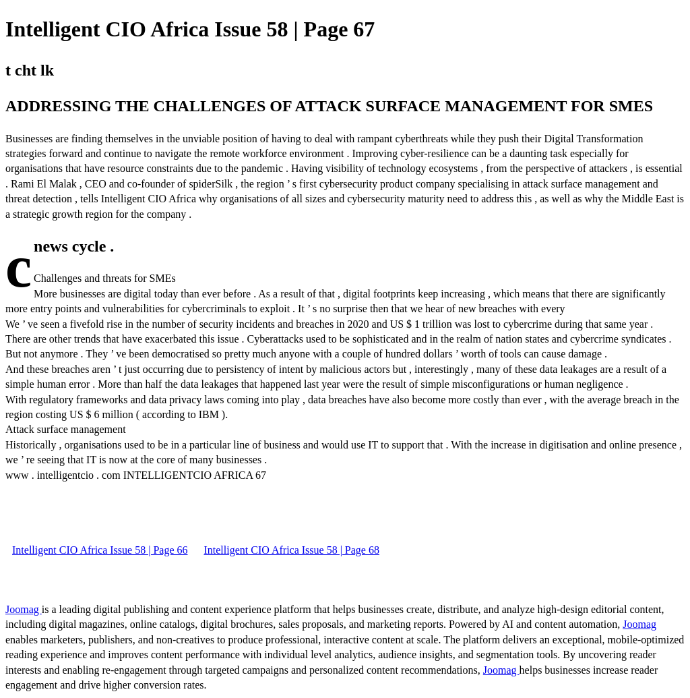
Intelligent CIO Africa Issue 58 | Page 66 (99, 550)
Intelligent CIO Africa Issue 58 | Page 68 (291, 550)
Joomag (23, 609)
